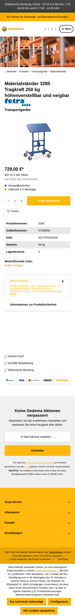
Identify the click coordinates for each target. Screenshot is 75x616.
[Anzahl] (15, 200)
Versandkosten (56, 552)
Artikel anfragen (14, 265)
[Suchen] (45, 29)
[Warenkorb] (56, 29)
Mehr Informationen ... (47, 570)
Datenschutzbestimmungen (39, 462)
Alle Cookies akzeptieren (39, 610)
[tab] (37, 287)
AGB (26, 466)
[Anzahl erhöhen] (22, 200)
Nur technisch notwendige (26, 601)
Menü (66, 28)
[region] (37, 140)
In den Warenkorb (48, 200)
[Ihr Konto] (52, 29)
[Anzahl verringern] (8, 200)
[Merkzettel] (48, 29)
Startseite (10, 71)
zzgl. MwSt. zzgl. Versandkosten (21, 179)
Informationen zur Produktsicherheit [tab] (33, 304)
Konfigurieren (59, 601)
